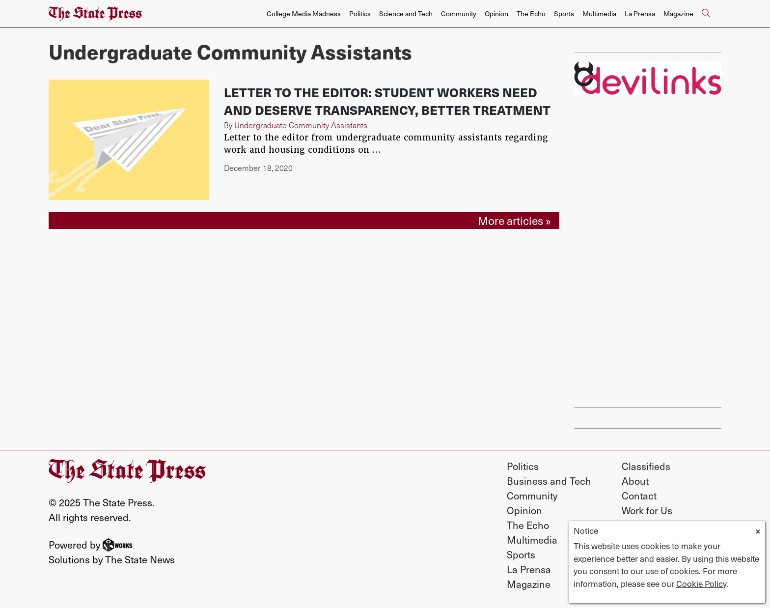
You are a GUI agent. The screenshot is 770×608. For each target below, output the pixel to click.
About (635, 481)
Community (458, 13)
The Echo (531, 13)
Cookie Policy (701, 583)
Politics (360, 13)
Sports (564, 13)
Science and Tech (406, 13)
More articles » (514, 220)
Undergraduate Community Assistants (300, 125)
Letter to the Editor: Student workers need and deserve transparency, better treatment (387, 100)
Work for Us (647, 510)
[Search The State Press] (705, 13)
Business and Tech (549, 481)
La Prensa (640, 13)
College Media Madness (304, 13)
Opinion (496, 13)
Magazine (678, 13)
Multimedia (599, 13)
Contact (639, 495)
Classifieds (646, 466)
